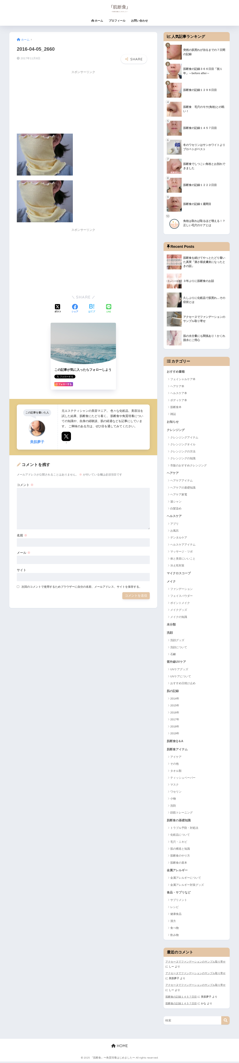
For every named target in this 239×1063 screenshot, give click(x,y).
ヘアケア (173, 473)
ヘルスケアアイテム (182, 545)
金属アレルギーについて (185, 879)
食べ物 (174, 929)
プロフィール (117, 20)
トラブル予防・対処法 (184, 829)
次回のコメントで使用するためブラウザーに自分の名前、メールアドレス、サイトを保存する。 (81, 586)
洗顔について (178, 648)
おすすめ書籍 (176, 371)
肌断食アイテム (178, 750)
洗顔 (170, 633)
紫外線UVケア (177, 662)
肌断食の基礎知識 (179, 821)
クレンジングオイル (182, 444)
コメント (25, 485)
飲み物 (174, 936)
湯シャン (175, 501)
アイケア (175, 758)
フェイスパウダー (181, 596)
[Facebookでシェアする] (75, 309)
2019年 (174, 734)
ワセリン (175, 793)
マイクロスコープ (179, 573)
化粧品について (180, 836)
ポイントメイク (180, 603)
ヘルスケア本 (178, 393)
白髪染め (175, 509)
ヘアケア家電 (178, 495)
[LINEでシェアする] (108, 309)
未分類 (171, 625)
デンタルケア (178, 538)
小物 (173, 800)
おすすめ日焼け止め (182, 684)
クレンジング (176, 430)
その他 (174, 765)
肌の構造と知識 (180, 850)
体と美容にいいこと (182, 559)
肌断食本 (175, 407)
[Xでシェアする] (58, 309)
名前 (22, 535)
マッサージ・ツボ (181, 552)
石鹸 (173, 655)
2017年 (174, 720)
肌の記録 (173, 692)
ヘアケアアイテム (181, 481)
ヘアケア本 (177, 386)
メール (23, 552)
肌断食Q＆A (175, 742)
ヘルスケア (175, 516)
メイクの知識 (178, 617)
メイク (171, 582)
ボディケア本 (178, 400)
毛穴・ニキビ (178, 843)
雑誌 (173, 414)
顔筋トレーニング (181, 814)
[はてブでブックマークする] (91, 309)
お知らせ (173, 421)
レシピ (174, 908)
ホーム (97, 20)
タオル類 (175, 772)
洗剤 (173, 807)
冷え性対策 (177, 566)
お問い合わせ (139, 20)
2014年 (174, 699)
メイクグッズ (178, 610)
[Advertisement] (48, 102)
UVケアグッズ (179, 670)
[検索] (225, 1022)
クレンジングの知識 (182, 458)
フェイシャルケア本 (182, 379)
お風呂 (174, 531)
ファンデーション (181, 589)
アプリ (174, 524)
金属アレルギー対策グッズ (187, 886)
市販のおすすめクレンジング (188, 465)
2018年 (174, 727)
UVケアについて (180, 677)
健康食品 (175, 915)
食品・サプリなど (179, 894)
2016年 (174, 713)
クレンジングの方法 (182, 451)
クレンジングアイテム (184, 437)
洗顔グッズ (177, 641)
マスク (174, 786)
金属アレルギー (178, 872)
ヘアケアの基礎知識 (182, 487)
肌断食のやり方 (180, 857)
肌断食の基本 (178, 864)
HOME (119, 1047)
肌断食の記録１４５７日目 (181, 998)
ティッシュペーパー (182, 779)
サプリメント (178, 901)
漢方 (173, 922)
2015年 (174, 706)
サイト (21, 570)
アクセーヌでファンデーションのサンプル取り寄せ (195, 963)
